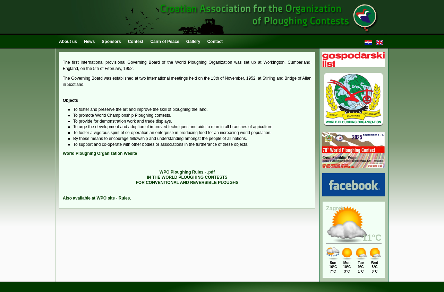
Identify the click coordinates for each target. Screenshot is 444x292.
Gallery (193, 41)
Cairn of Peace (164, 41)
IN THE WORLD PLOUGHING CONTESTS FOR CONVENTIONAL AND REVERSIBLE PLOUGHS (187, 177)
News (89, 41)
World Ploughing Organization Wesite (100, 153)
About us (68, 41)
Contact (215, 41)
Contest (136, 41)
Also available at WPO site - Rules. (97, 198)
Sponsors (111, 41)
